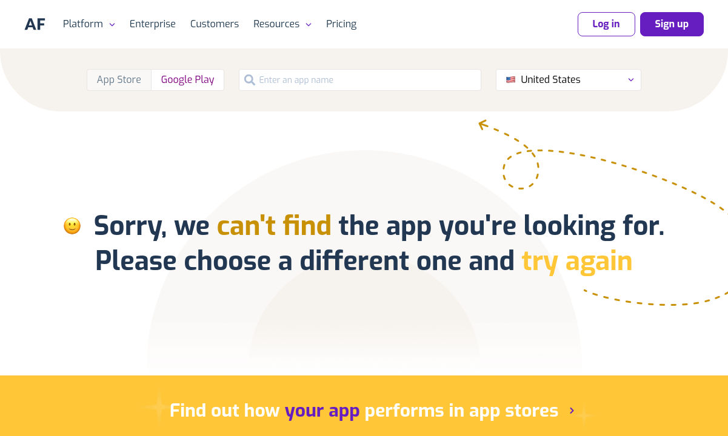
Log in (606, 24)
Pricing (341, 24)
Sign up (672, 24)
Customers (214, 24)
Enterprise (153, 24)
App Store (119, 79)
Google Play (188, 79)
